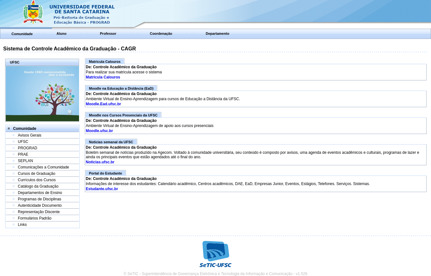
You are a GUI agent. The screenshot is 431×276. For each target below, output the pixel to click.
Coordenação (161, 33)
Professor (108, 33)
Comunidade (22, 34)
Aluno (61, 33)
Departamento (217, 33)
